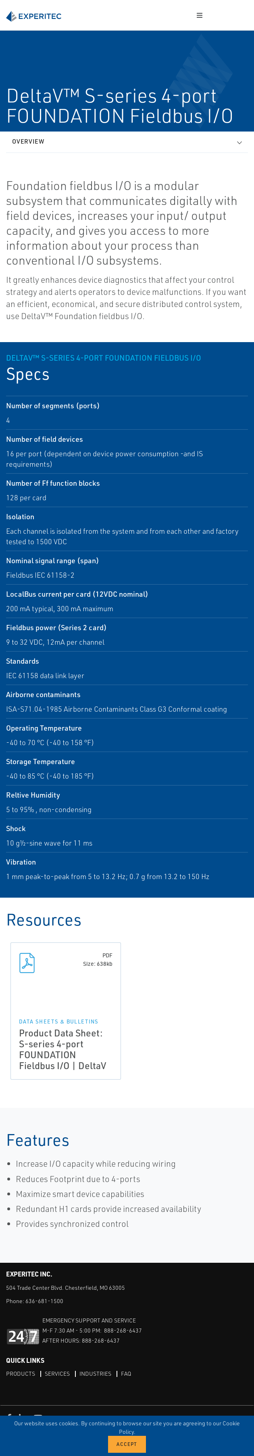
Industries (95, 1373)
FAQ (126, 1373)
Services (57, 1373)
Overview (28, 141)
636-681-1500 (44, 1300)
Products (20, 1373)
